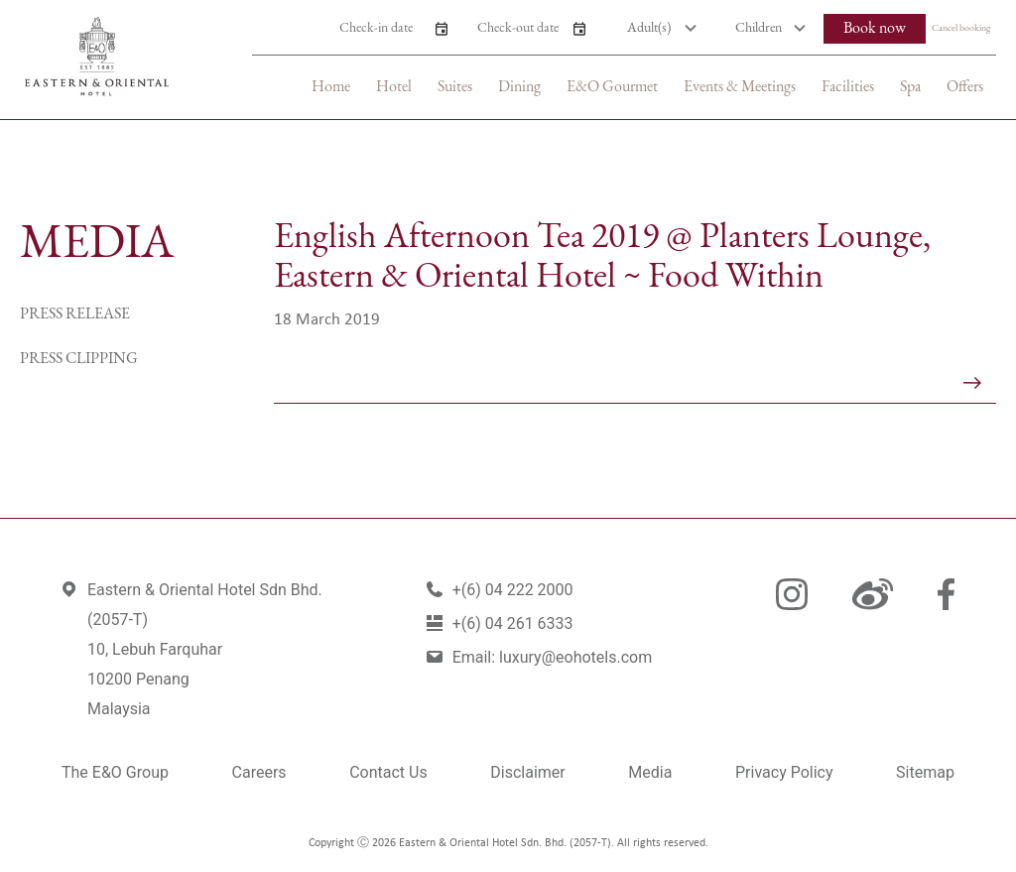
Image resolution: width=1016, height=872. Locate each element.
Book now (874, 29)
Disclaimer (527, 772)
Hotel (394, 87)
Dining (519, 87)
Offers (965, 87)
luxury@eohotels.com (575, 657)
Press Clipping (79, 359)
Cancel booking (961, 28)
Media (650, 772)
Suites (455, 87)
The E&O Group (115, 772)
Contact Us (388, 772)
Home (331, 87)
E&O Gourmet (612, 87)
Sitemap (925, 772)
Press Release (75, 314)
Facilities (848, 87)
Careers (259, 772)
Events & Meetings (740, 87)
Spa (910, 87)
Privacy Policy (784, 772)
